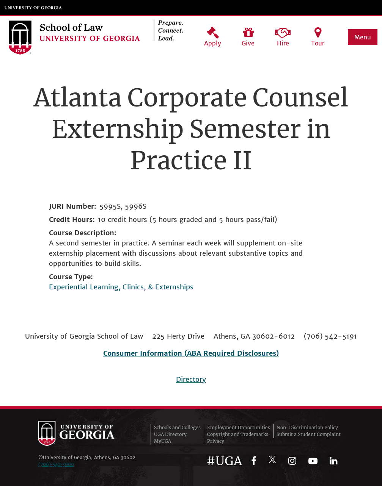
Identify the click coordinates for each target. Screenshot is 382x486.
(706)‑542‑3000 (56, 464)
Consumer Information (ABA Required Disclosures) (191, 353)
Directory (191, 379)
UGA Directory (170, 434)
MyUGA (162, 441)
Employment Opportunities (238, 427)
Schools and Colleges (177, 427)
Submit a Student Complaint (309, 434)
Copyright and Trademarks (237, 434)
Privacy (215, 441)
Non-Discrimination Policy (307, 427)
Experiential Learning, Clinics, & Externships (121, 287)
